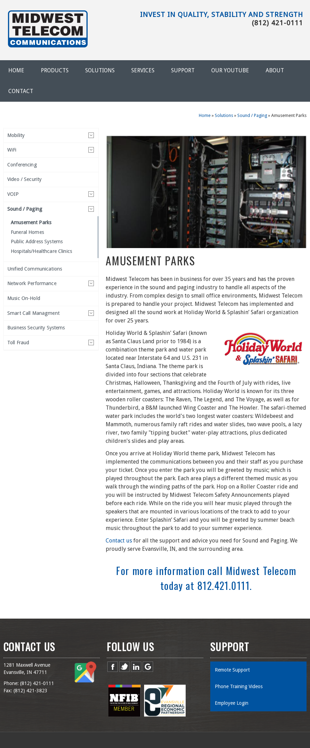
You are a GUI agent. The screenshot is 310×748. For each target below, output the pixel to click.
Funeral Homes (27, 232)
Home (16, 70)
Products (55, 70)
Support (183, 70)
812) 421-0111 (37, 683)
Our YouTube (230, 70)
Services (142, 70)
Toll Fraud (18, 342)
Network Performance (31, 283)
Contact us (119, 540)
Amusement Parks (31, 222)
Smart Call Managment (33, 313)
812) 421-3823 (31, 690)
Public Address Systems (37, 241)
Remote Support (232, 670)
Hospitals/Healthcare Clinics (41, 251)
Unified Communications (34, 269)
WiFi (12, 150)
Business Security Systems (36, 327)
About (275, 70)
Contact (20, 91)
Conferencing (22, 164)
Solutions (100, 70)
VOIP (13, 194)
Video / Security (24, 179)
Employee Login (231, 703)
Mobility (16, 135)
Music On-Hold (23, 298)
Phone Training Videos (239, 686)
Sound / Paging (252, 115)
